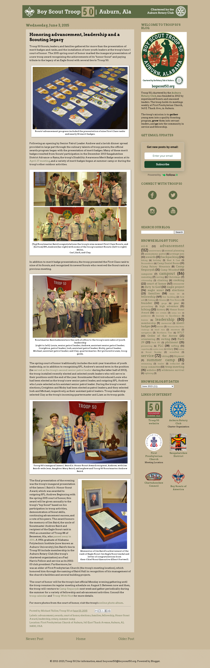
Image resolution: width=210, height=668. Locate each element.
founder (146, 303)
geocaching (147, 306)
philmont (171, 342)
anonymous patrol (155, 254)
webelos (151, 370)
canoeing (146, 277)
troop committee (150, 367)
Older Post (126, 639)
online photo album (111, 602)
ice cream (161, 313)
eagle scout (156, 290)
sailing (181, 349)
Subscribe (162, 164)
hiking (145, 309)
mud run (160, 329)
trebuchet (175, 363)
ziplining (149, 373)
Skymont (179, 356)
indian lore (176, 313)
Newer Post (34, 639)
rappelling (145, 349)
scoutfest (174, 352)
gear (176, 303)
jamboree (146, 316)
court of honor (72, 615)
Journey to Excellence (168, 316)
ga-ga (164, 303)
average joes (177, 254)
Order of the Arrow (163, 335)
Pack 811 (155, 342)
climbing (162, 280)
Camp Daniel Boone (168, 263)
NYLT (180, 332)
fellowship (108, 615)
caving (160, 277)
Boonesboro (147, 263)
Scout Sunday (153, 352)
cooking (178, 280)
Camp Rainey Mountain (155, 266)
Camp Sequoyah (69, 588)
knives (144, 320)
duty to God (153, 286)
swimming (146, 363)
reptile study (158, 349)
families (96, 615)
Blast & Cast (173, 260)
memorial (166, 323)
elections (85, 615)
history (161, 309)
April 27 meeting (39, 160)
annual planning (174, 250)
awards (58, 615)
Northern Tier (164, 333)
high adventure (169, 306)
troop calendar (38, 595)
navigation (146, 333)
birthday (157, 260)
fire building (168, 297)
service (147, 356)
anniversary (155, 250)
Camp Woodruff (170, 270)
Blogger (155, 661)
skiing (165, 356)
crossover (178, 283)
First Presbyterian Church (153, 456)
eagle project (175, 286)
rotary (54, 619)
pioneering (146, 346)
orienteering (148, 339)
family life (175, 294)
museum (175, 329)
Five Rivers (175, 300)
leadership (44, 619)
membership (148, 323)
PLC (161, 345)
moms (160, 326)
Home (81, 639)
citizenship (146, 280)
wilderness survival (172, 370)
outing (165, 339)
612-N (144, 246)
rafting (175, 346)
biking (144, 260)
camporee (146, 274)
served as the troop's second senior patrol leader (63, 370)
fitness (162, 300)
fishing (151, 300)
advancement (46, 615)
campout (167, 273)
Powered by (163, 174)
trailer (161, 363)
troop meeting (174, 366)
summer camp (67, 619)
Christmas (174, 277)
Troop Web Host (62, 595)
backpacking (170, 257)
